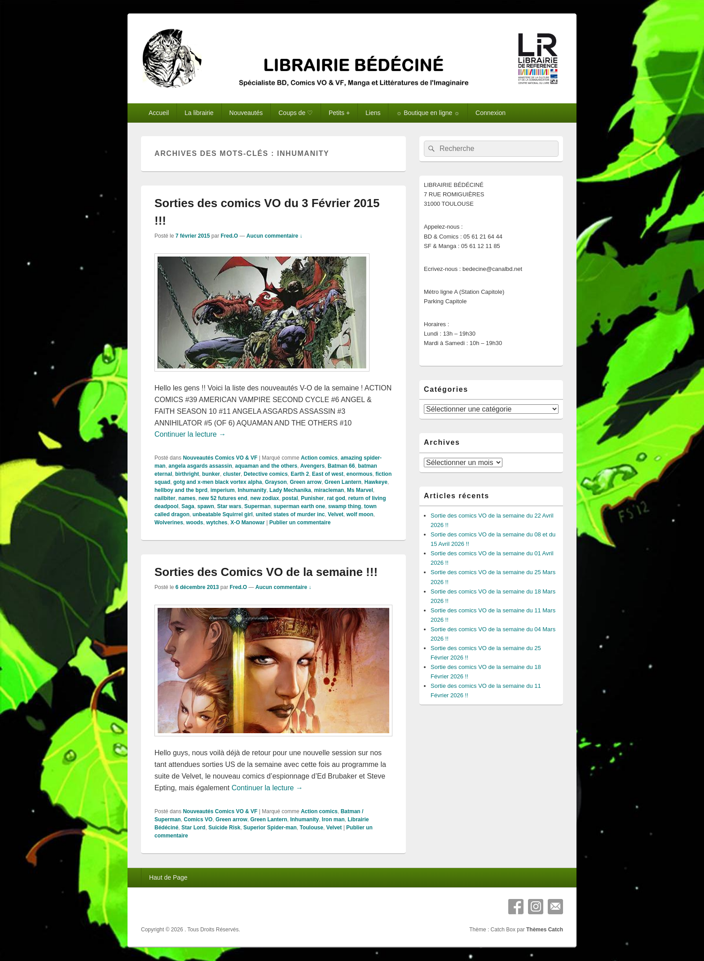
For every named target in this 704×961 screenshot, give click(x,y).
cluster (232, 474)
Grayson (276, 482)
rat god (336, 498)
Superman (257, 506)
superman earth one (299, 506)
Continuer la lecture (190, 434)
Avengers (312, 466)
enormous (360, 474)
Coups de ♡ (295, 112)
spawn (205, 506)
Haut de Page (168, 877)
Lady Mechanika (290, 490)
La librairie (199, 112)
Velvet (335, 514)
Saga (187, 506)
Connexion (490, 112)
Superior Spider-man (270, 827)
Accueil (159, 112)
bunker (211, 474)
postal (290, 498)
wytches (216, 522)
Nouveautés (246, 112)
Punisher (312, 498)
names (186, 498)
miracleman (329, 490)
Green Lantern (343, 482)
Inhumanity (252, 490)
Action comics (319, 458)
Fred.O (229, 236)
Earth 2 (299, 474)
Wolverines (168, 522)
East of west (327, 474)
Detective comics (266, 474)
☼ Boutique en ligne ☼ (428, 112)
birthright (187, 474)
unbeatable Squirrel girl (223, 514)
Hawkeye (376, 482)
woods (194, 522)
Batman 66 (341, 466)
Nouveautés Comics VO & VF (220, 458)
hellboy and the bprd (180, 490)
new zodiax (264, 498)
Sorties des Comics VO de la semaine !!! (266, 572)
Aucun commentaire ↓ (274, 236)
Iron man (333, 819)
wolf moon (359, 514)
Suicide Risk (224, 827)
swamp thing (344, 506)
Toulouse (311, 827)
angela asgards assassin (200, 466)
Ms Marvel (360, 490)
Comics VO (198, 819)
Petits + (339, 112)
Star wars (229, 506)
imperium (223, 490)
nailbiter (165, 498)
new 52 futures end (222, 498)
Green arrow (305, 482)
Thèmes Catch (544, 929)
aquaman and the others (266, 466)
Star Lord (193, 827)
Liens (372, 112)
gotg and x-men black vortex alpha (217, 482)
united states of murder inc (290, 514)
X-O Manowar (247, 522)
